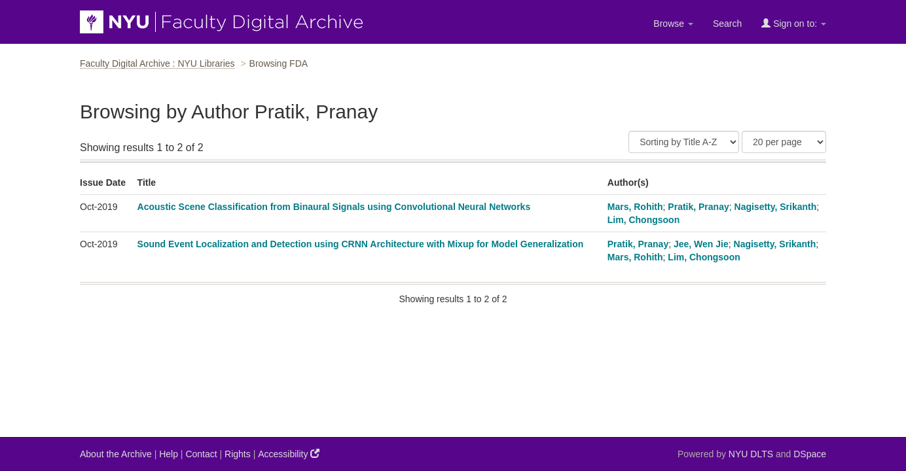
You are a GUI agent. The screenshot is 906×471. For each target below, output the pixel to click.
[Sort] (683, 142)
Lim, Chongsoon (643, 220)
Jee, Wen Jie (701, 244)
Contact (201, 454)
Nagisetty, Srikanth (775, 206)
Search (727, 23)
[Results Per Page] (784, 142)
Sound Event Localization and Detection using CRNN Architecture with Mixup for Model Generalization (360, 244)
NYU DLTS (751, 454)
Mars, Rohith (635, 206)
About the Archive (116, 454)
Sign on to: (793, 23)
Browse (673, 23)
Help (168, 454)
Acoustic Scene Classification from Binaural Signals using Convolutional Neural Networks (334, 206)
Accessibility (288, 453)
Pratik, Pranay (698, 206)
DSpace (809, 454)
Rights (238, 454)
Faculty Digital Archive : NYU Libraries (157, 63)
